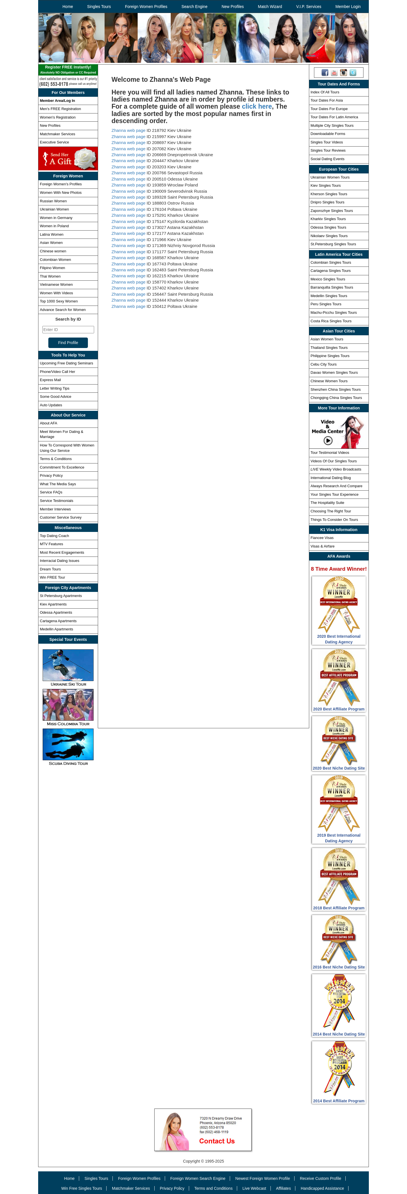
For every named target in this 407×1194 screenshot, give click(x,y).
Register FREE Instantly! (68, 70)
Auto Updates (51, 405)
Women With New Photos (61, 192)
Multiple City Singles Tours (332, 125)
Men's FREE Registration (60, 109)
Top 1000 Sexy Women (59, 301)
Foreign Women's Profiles (61, 184)
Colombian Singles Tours (331, 262)
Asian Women (51, 242)
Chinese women (53, 251)
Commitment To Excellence (62, 467)
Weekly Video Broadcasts (336, 469)
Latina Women (52, 234)
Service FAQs (51, 492)
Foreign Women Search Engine (198, 1178)
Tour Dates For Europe (329, 109)
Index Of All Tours (325, 92)
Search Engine (194, 6)
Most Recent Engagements (62, 552)
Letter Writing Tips (55, 388)
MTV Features (51, 544)
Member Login (348, 6)
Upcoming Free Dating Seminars (66, 363)
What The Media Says (58, 484)
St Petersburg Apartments (61, 596)
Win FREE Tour (52, 577)
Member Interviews (55, 509)
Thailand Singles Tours (329, 347)
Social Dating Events (328, 159)
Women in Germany (56, 218)
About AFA (48, 423)
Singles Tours (99, 6)
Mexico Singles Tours (328, 279)
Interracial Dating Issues (59, 561)
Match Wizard (270, 6)
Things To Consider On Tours (334, 519)
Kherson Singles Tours (329, 194)
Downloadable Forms (328, 134)
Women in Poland (54, 226)
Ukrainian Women (54, 209)
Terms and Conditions (213, 1188)
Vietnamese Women (56, 284)
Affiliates (283, 1188)
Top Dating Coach (54, 536)
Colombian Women (55, 259)
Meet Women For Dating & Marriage (61, 434)
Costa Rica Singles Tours (331, 321)
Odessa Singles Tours (328, 227)
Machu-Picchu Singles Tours (334, 312)
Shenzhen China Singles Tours (336, 389)
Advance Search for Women (63, 310)
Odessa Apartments (56, 612)
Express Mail (50, 380)
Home (67, 6)
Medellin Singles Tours (329, 296)
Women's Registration (58, 117)
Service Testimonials (56, 501)
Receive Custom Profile (320, 1178)
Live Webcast (254, 1188)
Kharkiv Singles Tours (328, 219)
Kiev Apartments (53, 604)
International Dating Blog (331, 478)
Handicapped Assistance (322, 1188)
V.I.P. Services (308, 6)
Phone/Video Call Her (57, 372)
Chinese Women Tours (329, 381)
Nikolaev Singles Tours (329, 236)
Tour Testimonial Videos (330, 452)
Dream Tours (50, 569)
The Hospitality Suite (327, 503)
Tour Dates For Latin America (334, 117)
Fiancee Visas (322, 538)
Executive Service (54, 142)
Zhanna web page (129, 130)
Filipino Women (52, 268)
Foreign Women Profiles (146, 6)
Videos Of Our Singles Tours (334, 461)
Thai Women (50, 276)
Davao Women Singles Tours (334, 372)
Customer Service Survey (60, 517)
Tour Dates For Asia (327, 100)
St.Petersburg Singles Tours (333, 244)
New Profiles (233, 6)
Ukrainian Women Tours (330, 177)
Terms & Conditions (56, 459)
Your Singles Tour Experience (335, 494)
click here (257, 106)
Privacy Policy (51, 475)
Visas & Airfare (323, 546)
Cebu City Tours (324, 364)
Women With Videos (56, 293)
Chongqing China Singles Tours (336, 398)
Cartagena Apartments (58, 621)
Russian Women (53, 201)
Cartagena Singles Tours (331, 271)
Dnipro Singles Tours (328, 202)
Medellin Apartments (56, 629)
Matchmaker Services (57, 134)
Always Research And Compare (337, 486)
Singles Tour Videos (327, 142)
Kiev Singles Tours (326, 185)
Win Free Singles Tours (81, 1188)
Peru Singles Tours (326, 304)
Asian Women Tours (327, 339)
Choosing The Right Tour (331, 511)
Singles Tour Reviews (328, 150)
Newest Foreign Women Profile (262, 1178)
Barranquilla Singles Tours (332, 287)
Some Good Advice (55, 396)
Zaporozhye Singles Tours (332, 211)
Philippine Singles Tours (330, 356)
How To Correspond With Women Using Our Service (67, 448)
